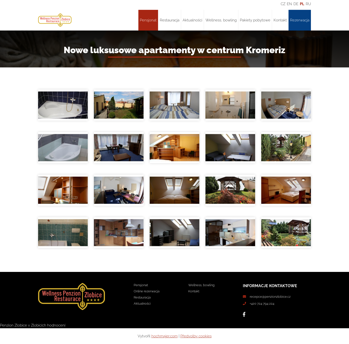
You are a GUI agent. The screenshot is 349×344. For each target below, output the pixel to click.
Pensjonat (148, 20)
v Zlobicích (37, 325)
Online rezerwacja (147, 291)
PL (302, 4)
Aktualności (192, 20)
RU (308, 4)
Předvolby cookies (196, 336)
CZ (283, 4)
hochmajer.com (164, 336)
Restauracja (169, 20)
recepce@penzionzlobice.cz (270, 296)
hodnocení (56, 325)
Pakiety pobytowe (255, 20)
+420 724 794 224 (262, 303)
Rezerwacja (299, 20)
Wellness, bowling (221, 20)
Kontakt (280, 20)
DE (295, 4)
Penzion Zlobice (13, 325)
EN (289, 4)
